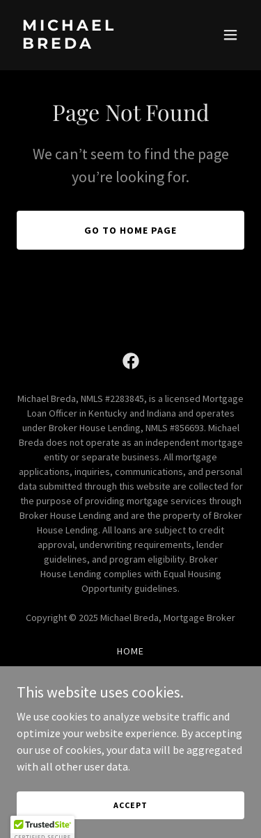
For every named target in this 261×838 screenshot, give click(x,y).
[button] (230, 35)
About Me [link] (130, 669)
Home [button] (130, 651)
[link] (96, 44)
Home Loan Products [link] (130, 687)
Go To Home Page (130, 230)
